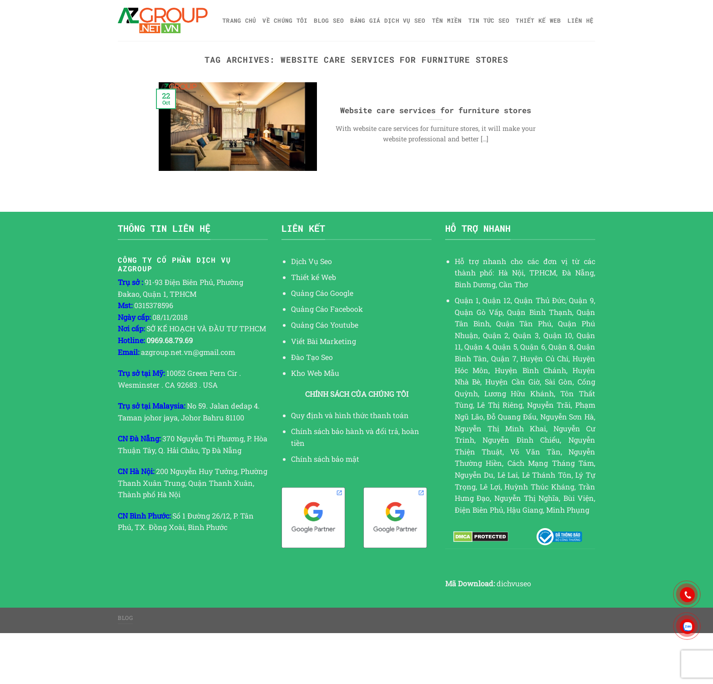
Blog (125, 617)
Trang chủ (239, 20)
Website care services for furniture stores (435, 110)
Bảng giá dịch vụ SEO (387, 20)
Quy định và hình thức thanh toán (350, 415)
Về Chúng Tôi (284, 20)
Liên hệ (580, 20)
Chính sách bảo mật (325, 459)
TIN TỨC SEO (489, 20)
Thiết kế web (538, 20)
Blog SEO (329, 20)
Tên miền (447, 20)
